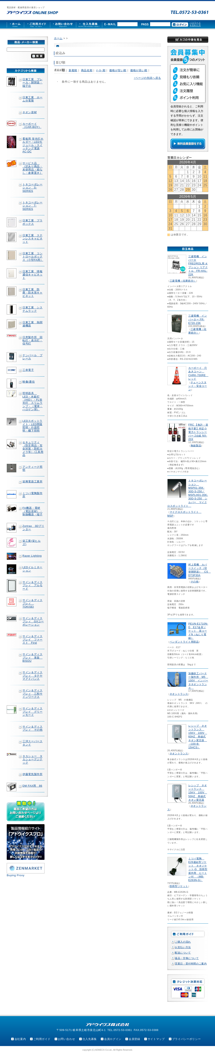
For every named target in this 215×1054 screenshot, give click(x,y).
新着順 (73, 70)
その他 (195, 581)
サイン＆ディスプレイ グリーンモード (32, 711)
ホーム (58, 38)
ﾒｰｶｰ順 (100, 70)
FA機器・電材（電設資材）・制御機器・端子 (32, 511)
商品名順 (87, 70)
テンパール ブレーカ (32, 357)
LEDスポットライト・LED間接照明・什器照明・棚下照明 (32, 425)
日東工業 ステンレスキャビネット (32, 238)
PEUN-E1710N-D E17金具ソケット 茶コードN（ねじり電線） (198, 631)
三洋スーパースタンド (32, 743)
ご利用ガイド (42, 1039)
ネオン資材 (29, 112)
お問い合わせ (66, 1039)
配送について (183, 952)
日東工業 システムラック (32, 309)
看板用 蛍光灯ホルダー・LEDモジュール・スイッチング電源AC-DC (32, 145)
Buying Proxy (15, 875)
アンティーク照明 (32, 468)
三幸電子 (28, 370)
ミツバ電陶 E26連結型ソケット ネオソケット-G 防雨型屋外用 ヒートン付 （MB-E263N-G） (197, 869)
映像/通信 (28, 381)
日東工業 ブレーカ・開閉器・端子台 (32, 82)
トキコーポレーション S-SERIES (32, 187)
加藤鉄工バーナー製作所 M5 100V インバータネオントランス (198, 680)
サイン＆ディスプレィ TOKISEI (32, 603)
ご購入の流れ (183, 941)
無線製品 (196, 445)
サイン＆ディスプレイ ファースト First (32, 639)
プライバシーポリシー (186, 1039)
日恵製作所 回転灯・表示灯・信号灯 (32, 340)
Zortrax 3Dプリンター (33, 527)
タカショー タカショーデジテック (32, 759)
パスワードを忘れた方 (195, 24)
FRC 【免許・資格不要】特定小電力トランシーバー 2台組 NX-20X (198, 432)
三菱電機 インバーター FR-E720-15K (197, 319)
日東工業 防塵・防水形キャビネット (32, 293)
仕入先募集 (90, 1039)
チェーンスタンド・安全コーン (197, 386)
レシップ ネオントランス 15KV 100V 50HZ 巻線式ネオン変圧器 (197, 792)
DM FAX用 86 (32, 785)
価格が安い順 (117, 70)
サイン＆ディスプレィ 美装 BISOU (32, 657)
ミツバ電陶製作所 (32, 495)
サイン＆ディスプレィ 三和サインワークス (32, 693)
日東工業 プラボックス (32, 222)
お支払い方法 (183, 947)
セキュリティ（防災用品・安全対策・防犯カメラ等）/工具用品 (32, 449)
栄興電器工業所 (32, 481)
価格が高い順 (138, 70)
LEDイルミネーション (32, 569)
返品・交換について (187, 958)
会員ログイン (112, 1039)
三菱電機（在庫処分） (183, 280)
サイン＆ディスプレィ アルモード (32, 585)
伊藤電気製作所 (32, 774)
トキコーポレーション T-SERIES (32, 206)
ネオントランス (179, 694)
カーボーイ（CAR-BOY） (31, 125)
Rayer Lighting (32, 555)
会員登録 (134, 1039)
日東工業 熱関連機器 (32, 324)
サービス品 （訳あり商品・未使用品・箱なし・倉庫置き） (32, 168)
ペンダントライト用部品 (184, 641)
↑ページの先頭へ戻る (147, 77)
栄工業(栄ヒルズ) (31, 542)
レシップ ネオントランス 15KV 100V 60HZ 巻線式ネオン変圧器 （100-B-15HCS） (197, 736)
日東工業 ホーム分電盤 (32, 99)
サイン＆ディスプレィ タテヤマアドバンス (32, 675)
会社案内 (20, 1039)
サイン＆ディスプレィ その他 (32, 728)
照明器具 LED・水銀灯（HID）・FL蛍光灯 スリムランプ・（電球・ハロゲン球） (32, 401)
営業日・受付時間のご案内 (191, 963)
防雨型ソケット (179, 886)
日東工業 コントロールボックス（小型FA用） (32, 256)
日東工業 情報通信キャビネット (32, 274)
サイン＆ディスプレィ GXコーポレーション (33, 621)
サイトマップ (156, 1039)
